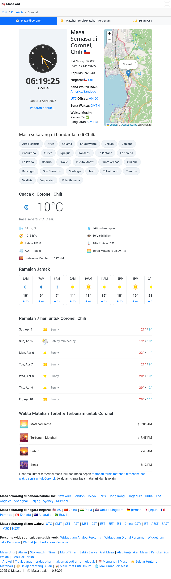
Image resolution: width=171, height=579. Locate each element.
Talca (92, 171)
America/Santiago (83, 91)
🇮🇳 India (86, 510)
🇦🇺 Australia (42, 515)
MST (85, 524)
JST (146, 524)
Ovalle (64, 162)
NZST (15, 528)
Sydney (48, 501)
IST (119, 524)
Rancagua (28, 171)
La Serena (126, 153)
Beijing (35, 501)
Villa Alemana (71, 180)
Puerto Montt (84, 162)
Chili (91, 80)
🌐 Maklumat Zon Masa (112, 566)
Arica (51, 144)
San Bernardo (52, 171)
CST (94, 524)
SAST (165, 524)
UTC (74, 98)
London (79, 496)
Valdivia (27, 180)
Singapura (134, 496)
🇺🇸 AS (57, 510)
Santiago (75, 171)
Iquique (65, 153)
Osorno (47, 162)
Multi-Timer (68, 552)
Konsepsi (84, 153)
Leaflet (112, 124)
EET (111, 524)
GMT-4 (43, 88)
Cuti (4, 12)
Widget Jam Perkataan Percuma (45, 542)
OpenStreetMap (129, 124)
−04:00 (93, 98)
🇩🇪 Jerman (134, 510)
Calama (67, 144)
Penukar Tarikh (23, 557)
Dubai (149, 496)
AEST (155, 524)
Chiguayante (88, 144)
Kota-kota (17, 12)
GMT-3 (92, 122)
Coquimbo (29, 153)
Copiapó (127, 144)
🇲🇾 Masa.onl (11, 4)
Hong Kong (117, 496)
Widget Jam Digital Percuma (124, 537)
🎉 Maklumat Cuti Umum (73, 566)
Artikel (7, 561)
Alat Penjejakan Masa (132, 552)
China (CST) (133, 524)
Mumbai (62, 501)
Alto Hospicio (31, 144)
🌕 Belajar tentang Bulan (34, 566)
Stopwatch (37, 552)
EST (102, 524)
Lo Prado (28, 162)
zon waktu (35, 524)
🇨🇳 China (70, 510)
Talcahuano (110, 171)
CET (67, 524)
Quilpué (132, 162)
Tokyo (92, 496)
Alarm (22, 552)
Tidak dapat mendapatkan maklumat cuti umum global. (55, 561)
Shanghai (21, 501)
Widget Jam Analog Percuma (80, 537)
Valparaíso (47, 180)
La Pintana (105, 153)
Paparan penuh (43, 108)
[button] (128, 74)
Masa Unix (7, 552)
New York (64, 496)
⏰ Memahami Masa (112, 561)
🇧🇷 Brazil (61, 515)
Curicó (48, 153)
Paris (102, 496)
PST (76, 524)
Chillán (109, 144)
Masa (28, 21)
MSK (5, 528)
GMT (58, 524)
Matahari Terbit (86, 21)
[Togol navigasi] (167, 4)
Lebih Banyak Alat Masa (97, 552)
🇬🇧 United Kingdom (109, 510)
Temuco (131, 171)
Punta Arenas (110, 162)
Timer (52, 552)
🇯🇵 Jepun (151, 510)
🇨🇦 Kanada (23, 515)
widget (19, 537)
